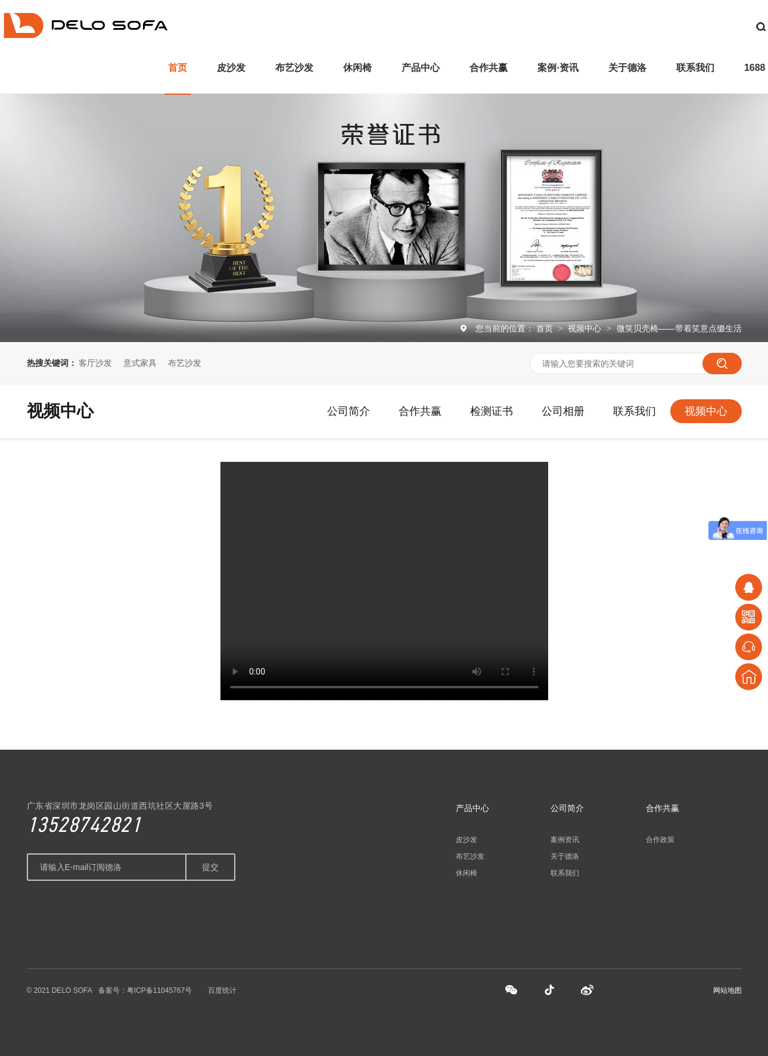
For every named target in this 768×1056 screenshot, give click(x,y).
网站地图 (727, 990)
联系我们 (695, 68)
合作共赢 (488, 68)
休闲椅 (357, 68)
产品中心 (421, 68)
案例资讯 (565, 840)
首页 (177, 68)
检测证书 (491, 411)
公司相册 (563, 411)
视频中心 (586, 328)
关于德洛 (627, 68)
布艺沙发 (294, 68)
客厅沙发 (95, 363)
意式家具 (140, 363)
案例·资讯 (557, 68)
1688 (755, 68)
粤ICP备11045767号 (159, 990)
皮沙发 (231, 68)
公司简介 (348, 411)
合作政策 (660, 840)
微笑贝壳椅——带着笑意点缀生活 (679, 328)
